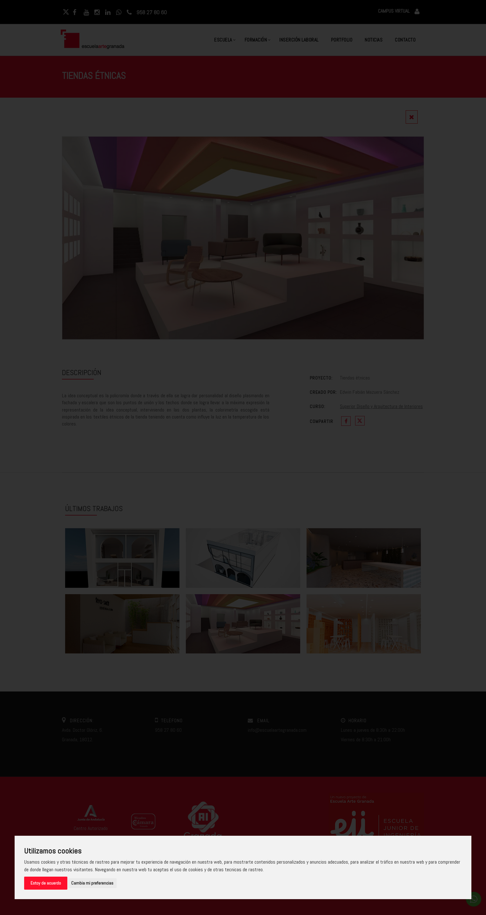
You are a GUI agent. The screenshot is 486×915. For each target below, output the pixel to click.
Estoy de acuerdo (45, 883)
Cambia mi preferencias (92, 883)
